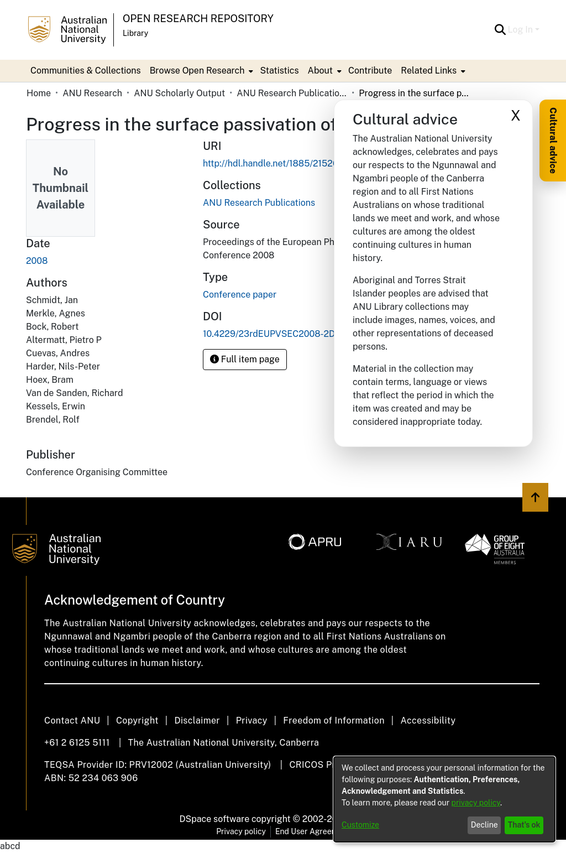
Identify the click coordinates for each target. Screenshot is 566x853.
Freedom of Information (333, 720)
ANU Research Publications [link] (292, 93)
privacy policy (476, 802)
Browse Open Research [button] (197, 70)
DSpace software (215, 819)
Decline (484, 824)
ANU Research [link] (92, 93)
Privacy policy (241, 831)
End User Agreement (312, 831)
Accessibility (427, 720)
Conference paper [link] (239, 294)
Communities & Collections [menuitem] (85, 70)
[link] (259, 202)
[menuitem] (200, 71)
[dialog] (444, 799)
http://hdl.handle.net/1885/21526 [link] (270, 163)
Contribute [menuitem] (370, 70)
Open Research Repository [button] (198, 18)
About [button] (320, 70)
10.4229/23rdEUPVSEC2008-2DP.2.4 (279, 334)
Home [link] (39, 93)
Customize (360, 824)
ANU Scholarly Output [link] (179, 93)
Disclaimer (197, 720)
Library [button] (135, 33)
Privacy (252, 720)
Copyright (137, 720)
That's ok (524, 824)
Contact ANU (72, 720)
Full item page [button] (245, 359)
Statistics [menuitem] (279, 70)
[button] (500, 30)
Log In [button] (521, 29)
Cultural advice (553, 140)
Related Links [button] (429, 70)
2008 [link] (37, 261)
